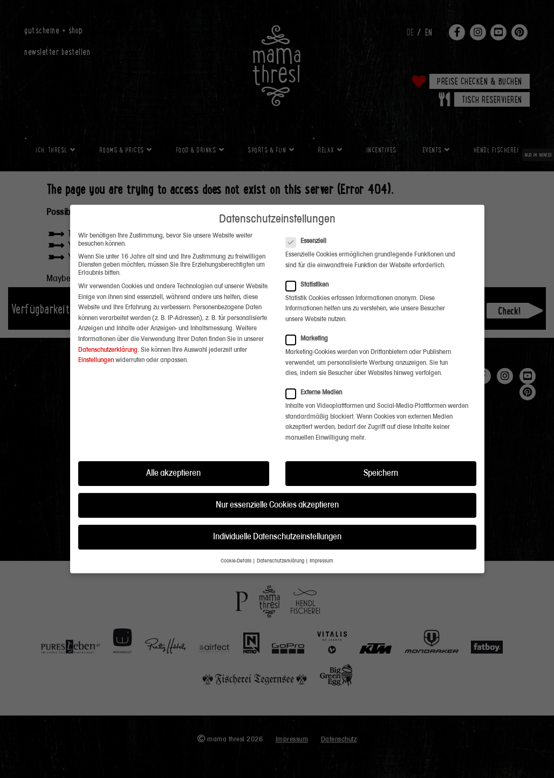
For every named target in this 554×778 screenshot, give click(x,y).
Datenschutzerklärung (108, 331)
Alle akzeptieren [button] (173, 454)
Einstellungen (96, 341)
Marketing (310, 319)
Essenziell (309, 222)
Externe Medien (317, 374)
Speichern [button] (381, 454)
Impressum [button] (321, 542)
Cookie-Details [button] (236, 542)
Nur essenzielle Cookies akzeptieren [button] (277, 485)
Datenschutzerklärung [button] (280, 542)
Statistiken (310, 265)
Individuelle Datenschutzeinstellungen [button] (277, 517)
